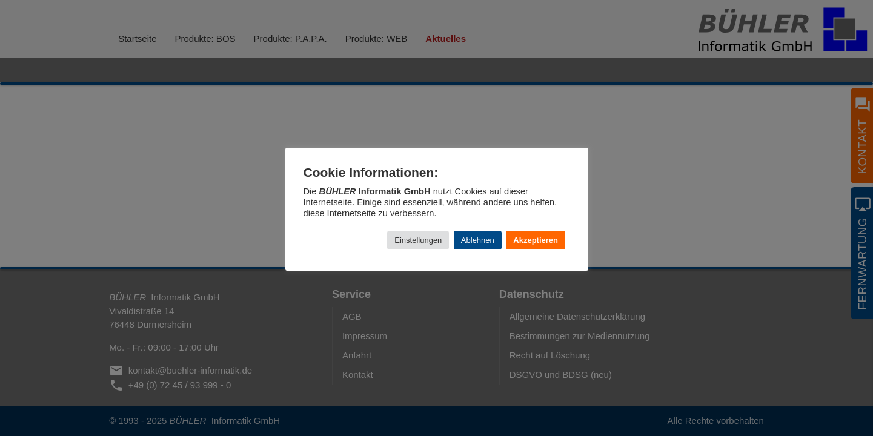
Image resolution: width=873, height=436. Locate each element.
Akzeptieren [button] (535, 240)
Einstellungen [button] (418, 240)
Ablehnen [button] (477, 240)
